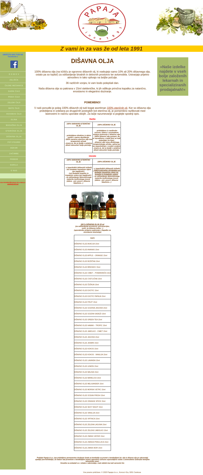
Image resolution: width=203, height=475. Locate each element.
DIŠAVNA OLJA (14, 136)
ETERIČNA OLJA (14, 131)
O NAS (14, 171)
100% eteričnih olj (117, 108)
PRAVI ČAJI (14, 97)
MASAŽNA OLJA (14, 125)
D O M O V (14, 74)
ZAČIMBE (14, 154)
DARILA (14, 165)
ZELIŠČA (14, 80)
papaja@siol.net (12, 184)
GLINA (14, 119)
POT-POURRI (14, 142)
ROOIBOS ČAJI (14, 114)
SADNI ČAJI (14, 91)
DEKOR (14, 148)
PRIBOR (14, 159)
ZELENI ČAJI (14, 102)
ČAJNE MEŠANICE (14, 85)
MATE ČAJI (13, 108)
